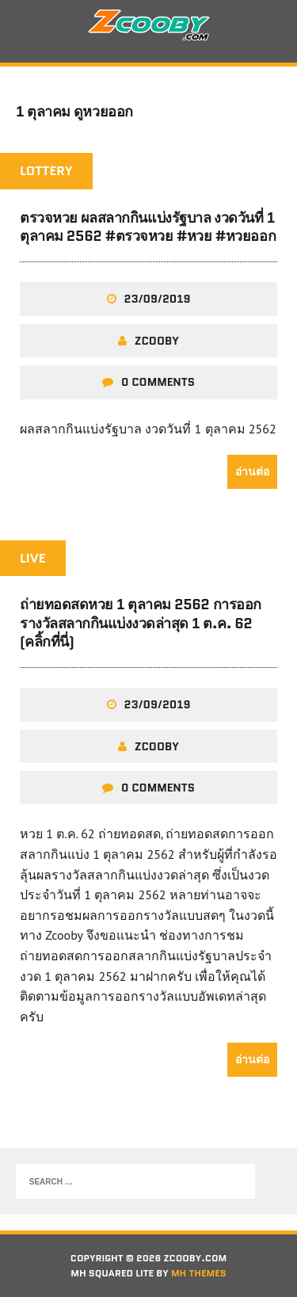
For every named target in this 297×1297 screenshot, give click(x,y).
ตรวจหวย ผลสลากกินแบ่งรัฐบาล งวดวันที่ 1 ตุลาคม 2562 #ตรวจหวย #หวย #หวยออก (148, 227)
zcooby (157, 341)
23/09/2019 (157, 299)
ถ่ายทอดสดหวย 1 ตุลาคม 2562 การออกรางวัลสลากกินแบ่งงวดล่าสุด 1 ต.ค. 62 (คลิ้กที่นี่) (140, 623)
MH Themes (199, 1273)
